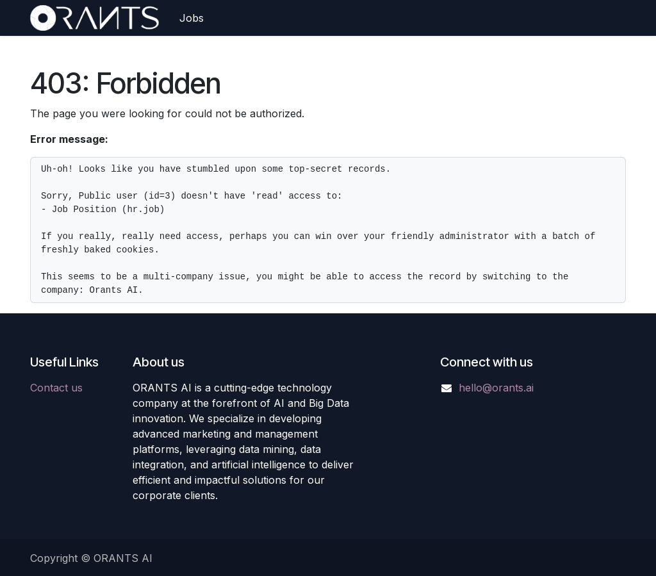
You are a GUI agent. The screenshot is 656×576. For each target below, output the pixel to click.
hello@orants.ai (496, 387)
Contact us (56, 387)
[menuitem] (191, 18)
